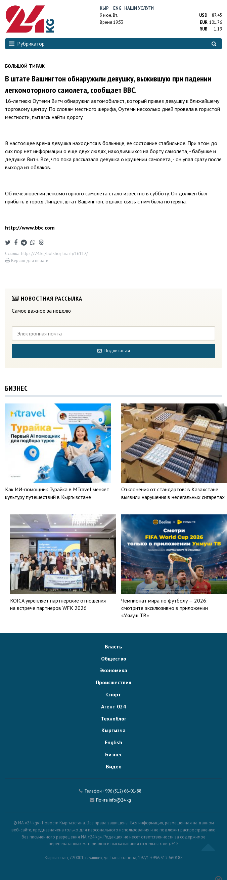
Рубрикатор (27, 43)
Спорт (113, 694)
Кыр (104, 8)
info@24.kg (120, 800)
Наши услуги (139, 8)
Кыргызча (113, 730)
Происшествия (113, 682)
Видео (114, 766)
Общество (113, 658)
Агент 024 (113, 706)
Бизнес (113, 754)
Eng (117, 8)
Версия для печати (26, 260)
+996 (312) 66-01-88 (122, 791)
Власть (113, 646)
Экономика (113, 670)
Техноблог (113, 718)
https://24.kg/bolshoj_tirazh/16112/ (54, 253)
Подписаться (113, 351)
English (113, 742)
